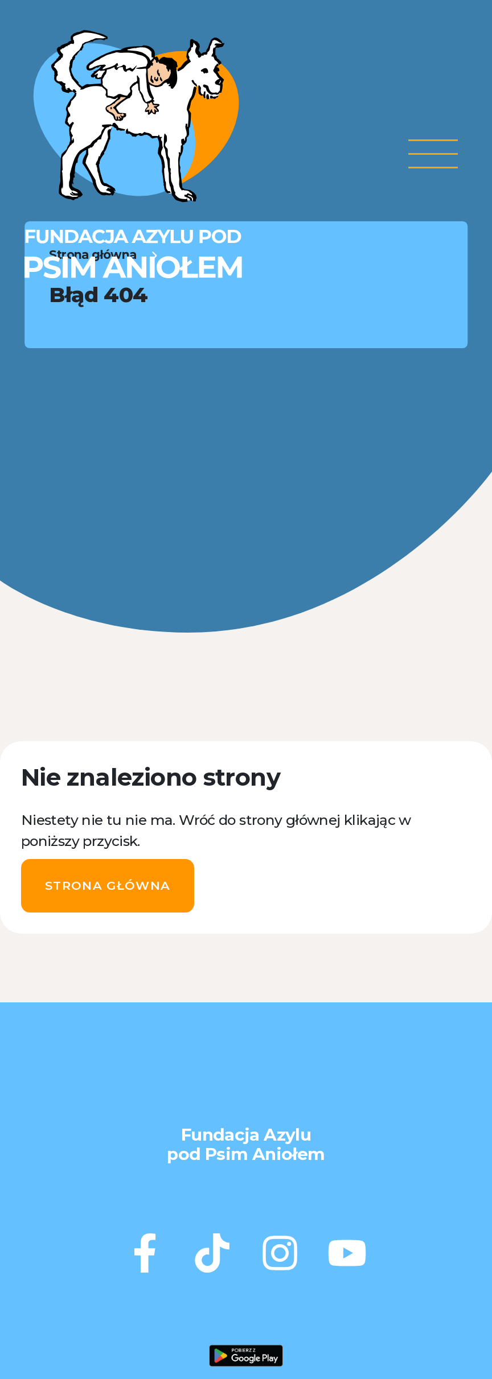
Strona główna (108, 885)
